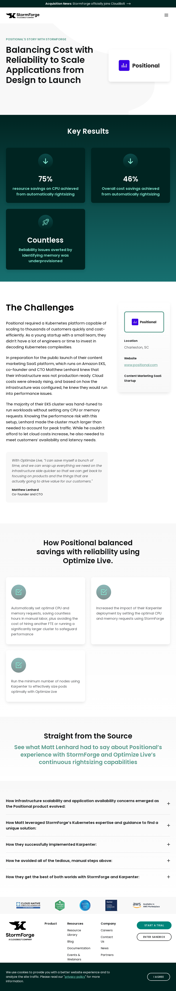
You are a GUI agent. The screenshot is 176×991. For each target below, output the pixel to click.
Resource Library (74, 932)
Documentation (78, 948)
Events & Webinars (74, 957)
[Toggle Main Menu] (166, 15)
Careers (107, 930)
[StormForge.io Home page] (22, 15)
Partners (107, 955)
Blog (70, 941)
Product (51, 923)
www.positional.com (141, 365)
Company (108, 923)
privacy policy (75, 977)
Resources (75, 923)
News (105, 948)
